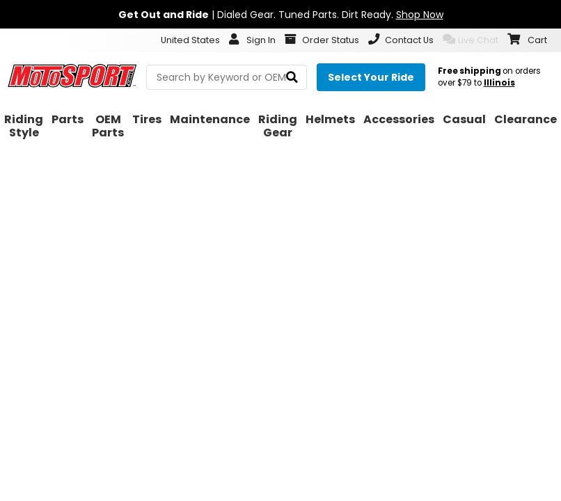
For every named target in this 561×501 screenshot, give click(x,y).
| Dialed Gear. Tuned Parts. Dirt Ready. (280, 15)
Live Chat (470, 39)
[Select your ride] (371, 77)
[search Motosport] (226, 77)
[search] (292, 77)
